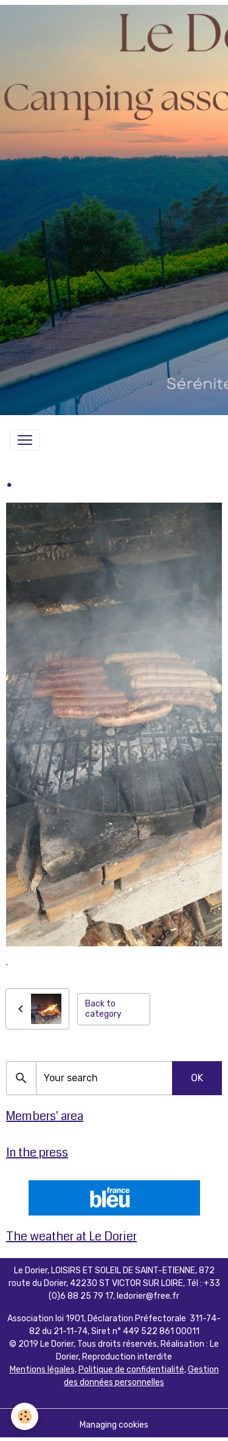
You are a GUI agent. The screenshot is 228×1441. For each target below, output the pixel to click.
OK (197, 1078)
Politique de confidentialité (131, 1369)
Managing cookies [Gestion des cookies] (114, 1425)
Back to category (103, 1009)
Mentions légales (42, 1369)
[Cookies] (24, 1416)
